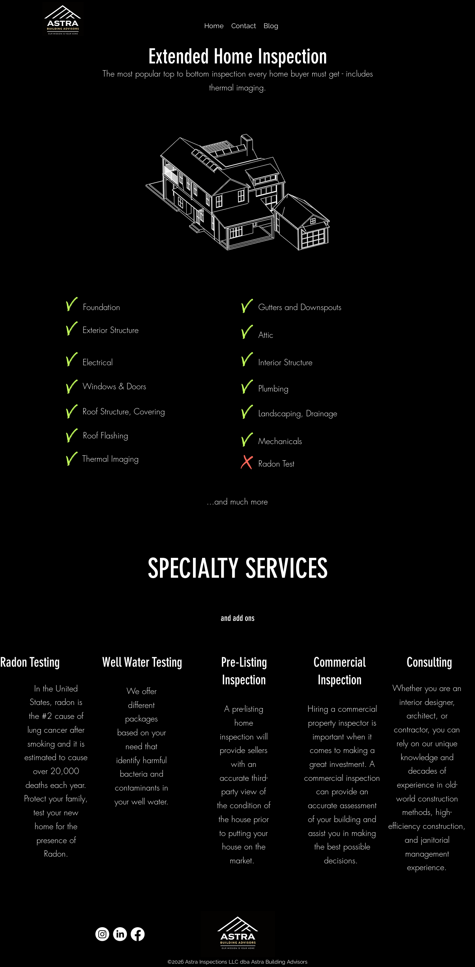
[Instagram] (102, 934)
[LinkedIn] (120, 934)
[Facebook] (138, 934)
